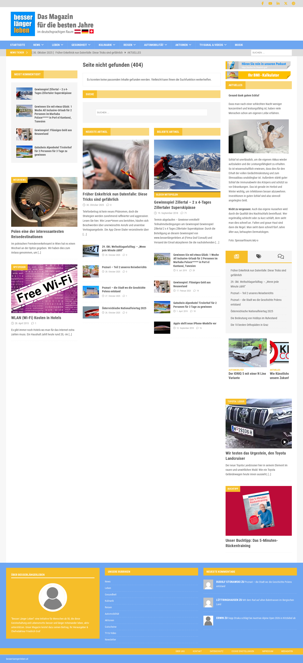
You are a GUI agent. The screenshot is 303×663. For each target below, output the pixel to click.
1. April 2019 (182, 311)
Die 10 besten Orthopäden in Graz (249, 324)
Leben (56, 44)
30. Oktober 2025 (95, 204)
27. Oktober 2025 (112, 296)
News (36, 44)
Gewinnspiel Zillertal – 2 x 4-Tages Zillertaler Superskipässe (187, 200)
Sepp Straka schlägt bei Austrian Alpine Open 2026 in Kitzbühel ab (261, 618)
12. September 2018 (185, 328)
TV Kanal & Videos (211, 44)
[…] (39, 252)
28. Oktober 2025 (112, 271)
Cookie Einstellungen (242, 651)
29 (194, 270)
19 (198, 290)
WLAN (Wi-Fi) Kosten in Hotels (36, 317)
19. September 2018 (168, 213)
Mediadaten (287, 651)
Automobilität (154, 44)
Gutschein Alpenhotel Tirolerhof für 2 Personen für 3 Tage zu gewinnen (53, 151)
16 (201, 328)
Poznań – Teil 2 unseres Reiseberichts (124, 267)
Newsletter (110, 639)
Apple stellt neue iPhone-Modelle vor (194, 323)
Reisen (128, 44)
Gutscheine (110, 626)
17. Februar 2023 (184, 290)
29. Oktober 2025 (112, 255)
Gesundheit (79, 44)
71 (185, 213)
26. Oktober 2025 (112, 312)
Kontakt (197, 651)
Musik (239, 44)
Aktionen (181, 44)
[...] (85, 234)
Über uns (180, 651)
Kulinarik (105, 44)
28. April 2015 (22, 323)
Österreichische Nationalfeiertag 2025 (124, 308)
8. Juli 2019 (182, 270)
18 (194, 311)
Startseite (17, 44)
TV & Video (110, 633)
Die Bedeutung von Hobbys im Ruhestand (254, 318)
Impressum (267, 651)
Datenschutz (216, 651)
